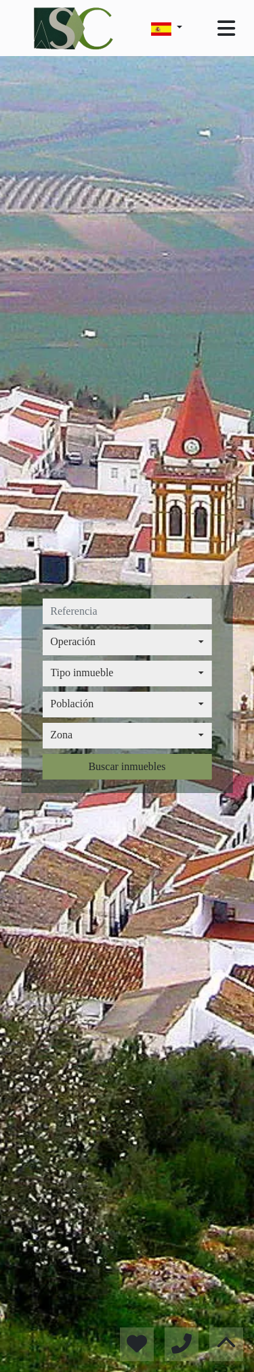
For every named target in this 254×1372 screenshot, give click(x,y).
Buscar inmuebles (126, 766)
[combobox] (127, 642)
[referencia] (127, 611)
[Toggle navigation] (226, 28)
